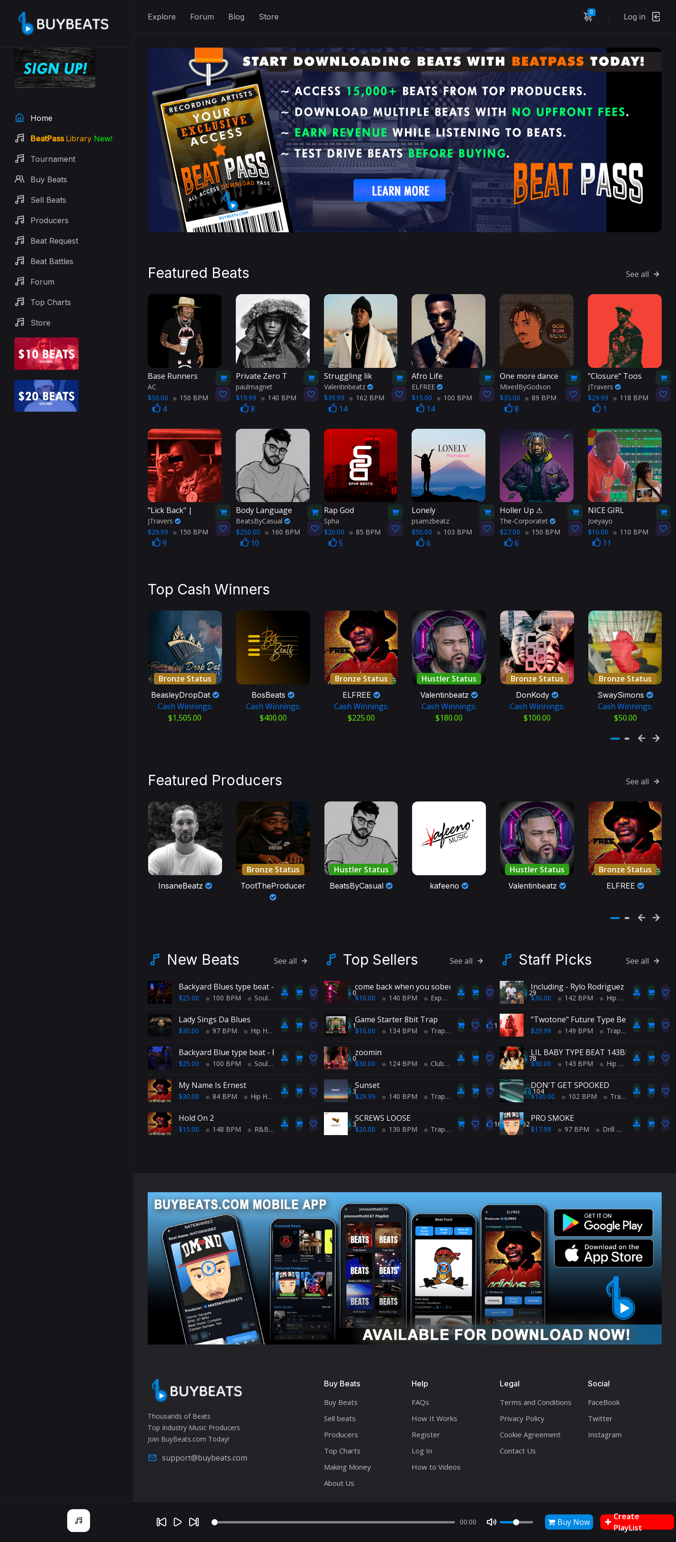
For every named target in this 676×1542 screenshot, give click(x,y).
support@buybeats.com (197, 1448)
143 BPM (575, 1053)
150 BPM (190, 390)
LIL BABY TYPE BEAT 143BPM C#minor (601, 1043)
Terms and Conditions (536, 1392)
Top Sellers (380, 950)
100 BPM (454, 390)
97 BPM (221, 1021)
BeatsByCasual (263, 514)
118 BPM (630, 390)
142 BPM (575, 988)
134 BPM (399, 1021)
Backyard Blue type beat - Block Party (246, 1043)
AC (152, 380)
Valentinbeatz (348, 380)
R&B (258, 1119)
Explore (162, 16)
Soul (258, 988)
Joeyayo (600, 514)
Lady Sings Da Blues (215, 1010)
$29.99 (365, 1086)
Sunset (367, 1075)
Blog (236, 16)
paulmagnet (254, 380)
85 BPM (365, 525)
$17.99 (541, 1119)
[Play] (177, 1522)
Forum (202, 16)
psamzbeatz (430, 514)
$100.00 (543, 1086)
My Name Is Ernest (212, 1075)
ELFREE (427, 380)
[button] (615, 732)
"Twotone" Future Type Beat (582, 1010)
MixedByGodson (525, 380)
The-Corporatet (527, 514)
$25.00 (189, 988)
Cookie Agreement (530, 1424)
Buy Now (569, 1522)
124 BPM (399, 1053)
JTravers (604, 380)
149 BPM (575, 1021)
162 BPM (366, 390)
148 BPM (223, 1119)
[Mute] (491, 1522)
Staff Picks (555, 950)
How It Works (434, 1408)
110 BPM (630, 525)
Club (434, 1053)
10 (250, 536)
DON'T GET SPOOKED (570, 1075)
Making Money (347, 1457)
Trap (434, 1021)
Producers (341, 1424)
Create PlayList (623, 1522)
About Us (339, 1473)
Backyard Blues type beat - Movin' (239, 977)
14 (338, 402)
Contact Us (518, 1440)
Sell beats (340, 1408)
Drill (605, 1119)
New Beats (203, 950)
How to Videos (436, 1457)
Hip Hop (259, 1021)
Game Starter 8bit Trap (396, 1010)
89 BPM (540, 390)
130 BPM (399, 1119)
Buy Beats (341, 1392)
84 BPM (221, 1086)
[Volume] (516, 1522)
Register (426, 1424)
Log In (422, 1440)
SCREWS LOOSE (383, 1108)
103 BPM (454, 525)
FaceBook (604, 1392)
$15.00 (189, 1119)
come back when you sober (403, 977)
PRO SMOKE (552, 1108)
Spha (331, 514)
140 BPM (278, 390)
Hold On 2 (196, 1108)
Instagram (605, 1424)
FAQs (420, 1392)
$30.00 (189, 1021)
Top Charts (342, 1440)
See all (644, 267)
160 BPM (282, 525)
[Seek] (333, 1522)
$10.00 (365, 988)
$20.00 (365, 1119)
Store (269, 16)
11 (602, 536)
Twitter (600, 1408)
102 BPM (579, 1086)
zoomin (368, 1043)
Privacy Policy (522, 1408)
